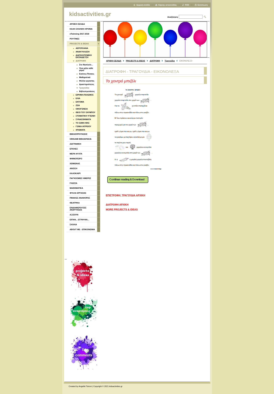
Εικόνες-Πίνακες (86, 74)
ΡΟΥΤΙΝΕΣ (75, 39)
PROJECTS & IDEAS (135, 61)
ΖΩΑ (78, 105)
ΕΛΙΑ (78, 98)
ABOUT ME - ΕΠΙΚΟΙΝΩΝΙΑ (82, 229)
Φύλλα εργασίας (86, 81)
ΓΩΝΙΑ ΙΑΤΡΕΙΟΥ (83, 126)
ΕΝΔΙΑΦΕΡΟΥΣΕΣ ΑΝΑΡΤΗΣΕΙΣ (78, 209)
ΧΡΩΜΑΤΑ (80, 130)
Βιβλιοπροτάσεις (87, 91)
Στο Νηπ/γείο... (86, 65)
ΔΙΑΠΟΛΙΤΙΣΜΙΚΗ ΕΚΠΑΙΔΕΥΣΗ (84, 56)
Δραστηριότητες (86, 84)
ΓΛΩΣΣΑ (73, 183)
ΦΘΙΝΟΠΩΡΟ (76, 159)
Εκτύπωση (203, 5)
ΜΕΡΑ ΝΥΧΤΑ (76, 154)
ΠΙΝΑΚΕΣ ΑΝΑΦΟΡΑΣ (80, 198)
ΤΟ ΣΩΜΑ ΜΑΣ (83, 123)
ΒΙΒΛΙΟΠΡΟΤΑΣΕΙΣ (78, 134)
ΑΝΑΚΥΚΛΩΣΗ (83, 52)
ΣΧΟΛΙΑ (73, 224)
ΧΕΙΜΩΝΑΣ (75, 163)
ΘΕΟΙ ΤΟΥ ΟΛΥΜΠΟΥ (85, 112)
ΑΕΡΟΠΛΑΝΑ (82, 48)
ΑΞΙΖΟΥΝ (74, 215)
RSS (187, 5)
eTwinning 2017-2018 (79, 34)
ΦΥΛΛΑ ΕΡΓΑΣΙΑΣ (78, 193)
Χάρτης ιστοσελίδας (167, 5)
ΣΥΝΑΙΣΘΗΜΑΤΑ (83, 119)
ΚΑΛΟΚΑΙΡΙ (75, 173)
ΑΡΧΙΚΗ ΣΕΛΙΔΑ (113, 61)
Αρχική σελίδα (143, 5)
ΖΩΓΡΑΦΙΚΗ (75, 144)
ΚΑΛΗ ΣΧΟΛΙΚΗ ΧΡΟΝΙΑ (81, 29)
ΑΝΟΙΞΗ (73, 168)
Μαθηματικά (84, 77)
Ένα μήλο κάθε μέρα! (86, 69)
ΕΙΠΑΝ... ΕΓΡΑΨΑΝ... (79, 220)
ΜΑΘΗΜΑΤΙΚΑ (76, 188)
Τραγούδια (170, 61)
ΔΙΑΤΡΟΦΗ (155, 61)
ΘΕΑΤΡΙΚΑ (75, 203)
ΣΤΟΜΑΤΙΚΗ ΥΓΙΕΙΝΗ (85, 116)
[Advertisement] (83, 245)
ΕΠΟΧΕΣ (74, 149)
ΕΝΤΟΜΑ (80, 102)
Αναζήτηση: (172, 17)
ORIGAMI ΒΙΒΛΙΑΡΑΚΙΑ (81, 139)
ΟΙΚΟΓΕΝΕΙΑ (82, 109)
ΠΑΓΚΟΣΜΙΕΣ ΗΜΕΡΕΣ (80, 178)
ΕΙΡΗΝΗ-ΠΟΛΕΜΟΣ (85, 95)
